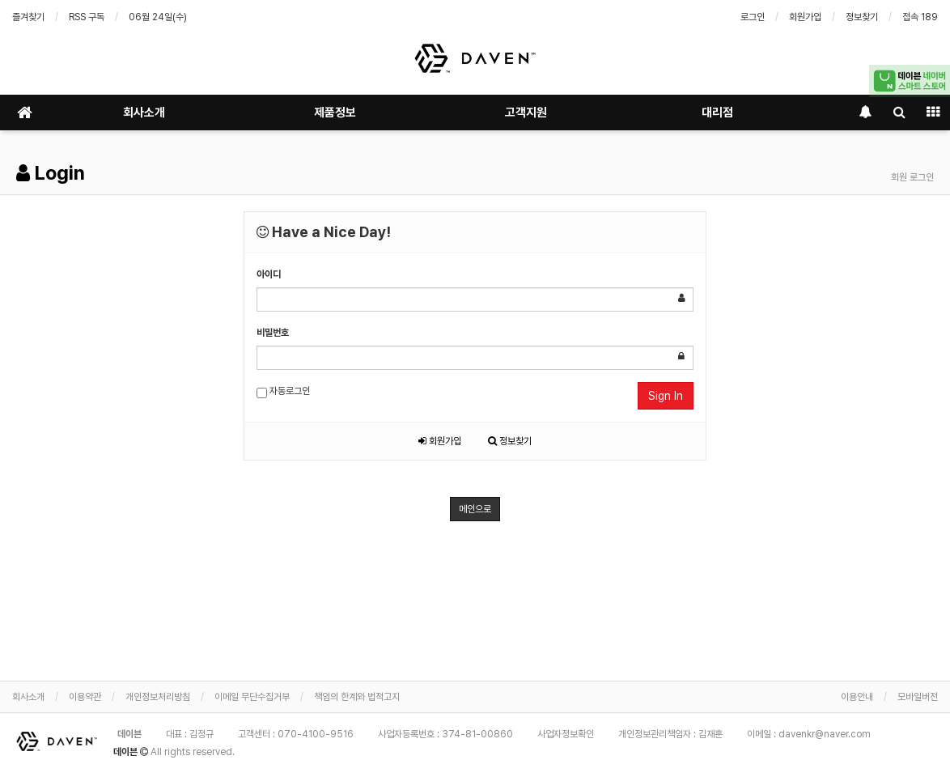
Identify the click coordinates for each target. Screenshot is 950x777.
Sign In (665, 395)
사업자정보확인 (565, 734)
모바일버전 (917, 697)
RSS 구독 (86, 17)
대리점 (717, 112)
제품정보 (335, 112)
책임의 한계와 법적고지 (357, 697)
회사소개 (144, 112)
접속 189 (920, 17)
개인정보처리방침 (157, 697)
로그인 (752, 17)
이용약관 (85, 697)
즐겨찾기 (28, 17)
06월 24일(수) (158, 17)
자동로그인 (283, 391)
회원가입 (805, 17)
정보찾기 (862, 17)
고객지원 (526, 112)
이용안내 (857, 697)
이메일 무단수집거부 (252, 697)
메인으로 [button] (475, 509)
